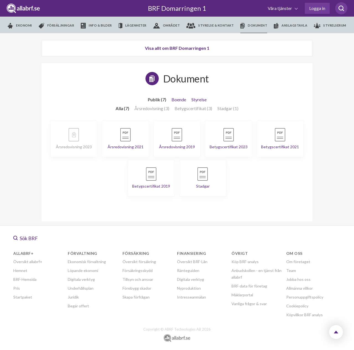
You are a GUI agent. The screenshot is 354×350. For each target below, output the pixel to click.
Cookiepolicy (297, 306)
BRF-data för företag (249, 286)
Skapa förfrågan (136, 297)
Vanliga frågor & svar (249, 303)
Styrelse (199, 99)
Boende (178, 99)
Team (291, 270)
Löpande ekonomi (83, 270)
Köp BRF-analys (245, 261)
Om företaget (298, 261)
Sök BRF (25, 238)
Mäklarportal (242, 294)
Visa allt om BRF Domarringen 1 (177, 48)
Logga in (317, 8)
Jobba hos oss (298, 279)
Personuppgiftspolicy (304, 297)
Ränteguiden (188, 270)
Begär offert (78, 306)
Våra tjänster (280, 8)
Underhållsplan (80, 288)
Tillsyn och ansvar (138, 279)
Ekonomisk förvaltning (87, 261)
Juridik (73, 297)
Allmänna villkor (299, 288)
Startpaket (22, 297)
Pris (16, 288)
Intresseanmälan (191, 297)
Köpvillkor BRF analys (304, 314)
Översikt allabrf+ (27, 261)
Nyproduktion (189, 288)
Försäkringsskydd (138, 270)
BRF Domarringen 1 (177, 8)
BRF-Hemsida (25, 279)
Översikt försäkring (139, 261)
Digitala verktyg (81, 279)
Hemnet (20, 270)
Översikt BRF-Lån (192, 261)
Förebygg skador (137, 288)
